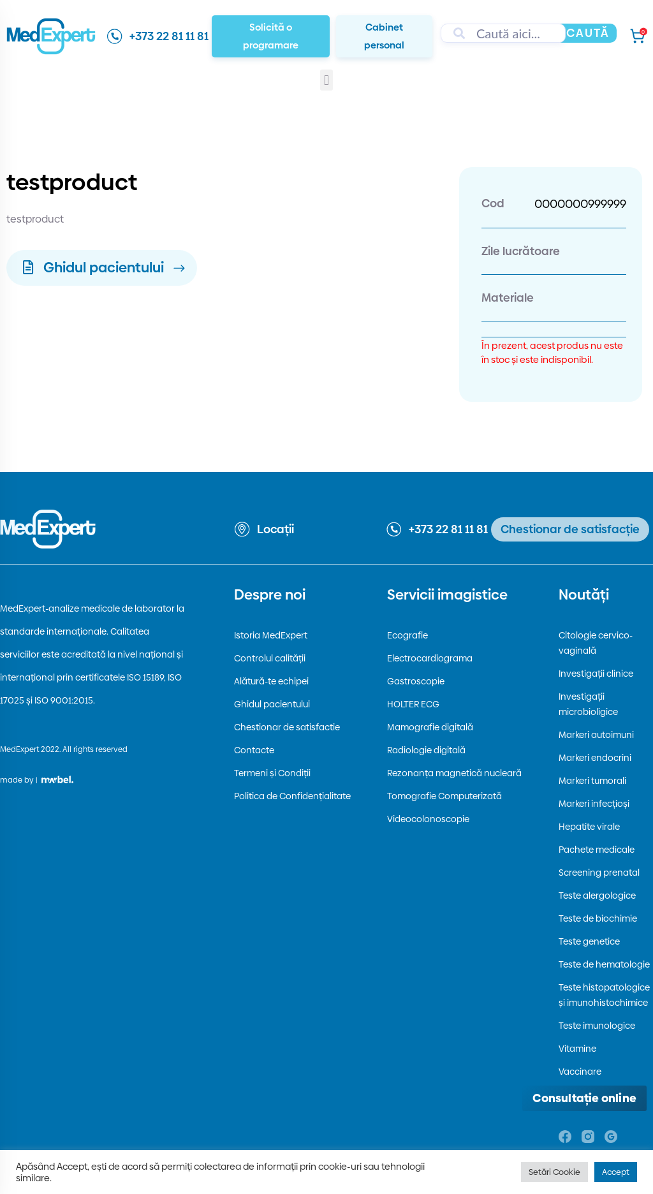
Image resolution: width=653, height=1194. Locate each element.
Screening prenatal (599, 872)
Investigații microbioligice (588, 704)
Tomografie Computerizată (444, 796)
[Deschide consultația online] (584, 1098)
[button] (326, 80)
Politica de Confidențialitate (292, 796)
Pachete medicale (597, 849)
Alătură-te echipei (271, 681)
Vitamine (577, 1048)
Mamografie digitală (430, 727)
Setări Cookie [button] (554, 1171)
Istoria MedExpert (270, 635)
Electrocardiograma (430, 658)
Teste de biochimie (598, 918)
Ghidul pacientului (272, 704)
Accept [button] (615, 1171)
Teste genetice (589, 941)
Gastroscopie (415, 681)
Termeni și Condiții (272, 773)
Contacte (254, 750)
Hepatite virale (589, 826)
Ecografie (407, 635)
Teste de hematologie (604, 964)
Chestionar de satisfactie (287, 727)
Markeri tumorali (592, 780)
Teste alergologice (597, 895)
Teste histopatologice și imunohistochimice (604, 995)
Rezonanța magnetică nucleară (454, 773)
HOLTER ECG (413, 704)
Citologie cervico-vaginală (596, 643)
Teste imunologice (597, 1025)
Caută (588, 33)
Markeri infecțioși (594, 803)
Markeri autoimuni (596, 734)
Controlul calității (269, 658)
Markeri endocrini (595, 757)
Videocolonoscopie (428, 819)
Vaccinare (580, 1071)
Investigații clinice (596, 673)
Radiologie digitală (426, 750)
